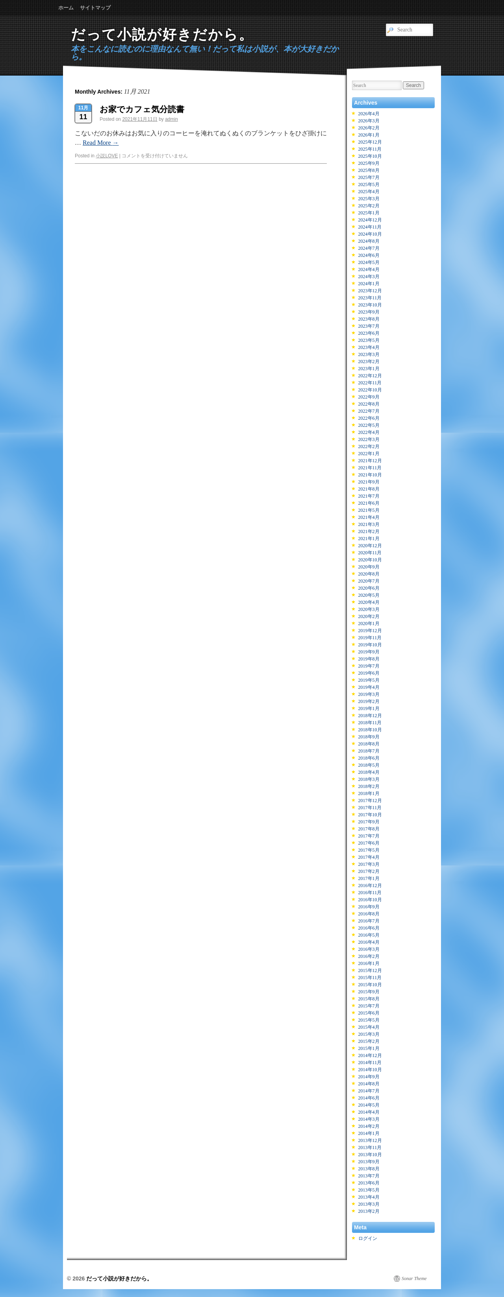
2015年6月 (369, 1013)
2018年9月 (369, 737)
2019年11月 (370, 637)
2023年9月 (369, 312)
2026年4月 (369, 113)
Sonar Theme (414, 1278)
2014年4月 (369, 1112)
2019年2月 (369, 701)
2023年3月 (369, 354)
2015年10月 (370, 984)
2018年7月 (369, 751)
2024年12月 (370, 220)
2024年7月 (369, 248)
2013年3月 (369, 1204)
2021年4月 (369, 517)
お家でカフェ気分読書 (142, 109)
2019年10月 (370, 645)
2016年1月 (369, 963)
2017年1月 (369, 878)
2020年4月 (369, 602)
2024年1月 (369, 283)
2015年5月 (369, 1020)
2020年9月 (369, 567)
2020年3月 (369, 609)
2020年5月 (369, 595)
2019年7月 (369, 666)
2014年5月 (369, 1105)
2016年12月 (370, 885)
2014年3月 (369, 1119)
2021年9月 (369, 482)
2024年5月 (369, 262)
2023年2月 (369, 361)
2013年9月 (369, 1161)
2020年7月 (369, 581)
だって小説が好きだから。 (162, 34)
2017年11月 (370, 807)
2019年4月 (369, 687)
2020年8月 (369, 574)
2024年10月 (370, 234)
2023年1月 (369, 368)
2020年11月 (370, 552)
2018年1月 (369, 793)
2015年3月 (369, 1034)
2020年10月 (370, 560)
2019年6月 (369, 673)
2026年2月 (369, 128)
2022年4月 (369, 432)
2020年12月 (370, 545)
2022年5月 (369, 425)
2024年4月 (369, 269)
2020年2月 (369, 616)
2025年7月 (369, 177)
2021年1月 (369, 538)
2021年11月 (370, 467)
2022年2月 (369, 446)
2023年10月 (370, 305)
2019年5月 (369, 680)
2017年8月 (369, 829)
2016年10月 (370, 899)
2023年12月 (370, 290)
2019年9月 (369, 652)
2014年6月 (369, 1098)
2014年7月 (369, 1091)
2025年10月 (370, 156)
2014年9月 (369, 1076)
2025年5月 (369, 184)
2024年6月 (369, 255)
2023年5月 (369, 340)
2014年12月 (370, 1055)
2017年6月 (369, 843)
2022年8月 (369, 404)
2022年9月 (369, 397)
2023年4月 (369, 347)
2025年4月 (369, 191)
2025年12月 (370, 142)
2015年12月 (370, 970)
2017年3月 (369, 864)
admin (171, 119)
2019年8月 (369, 659)
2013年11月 (370, 1147)
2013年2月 (369, 1211)
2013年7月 (369, 1176)
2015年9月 (369, 991)
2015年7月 (369, 1006)
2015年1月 (369, 1048)
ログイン (367, 1238)
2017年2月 (369, 871)
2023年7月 (369, 326)
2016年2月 (369, 956)
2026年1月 (369, 135)
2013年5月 (369, 1190)
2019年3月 (369, 694)
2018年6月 (369, 758)
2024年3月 (369, 276)
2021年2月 (369, 531)
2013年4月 (369, 1197)
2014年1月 (369, 1133)
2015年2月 (369, 1041)
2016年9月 (369, 907)
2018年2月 (369, 786)
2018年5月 (369, 765)
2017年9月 (369, 822)
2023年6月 (369, 333)
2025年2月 (369, 205)
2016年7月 (369, 921)
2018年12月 (370, 715)
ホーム (66, 8)
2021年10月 (370, 475)
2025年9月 (369, 163)
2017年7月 (369, 836)
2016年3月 (369, 949)
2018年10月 (370, 729)
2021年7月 (369, 496)
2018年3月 (369, 779)
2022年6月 (369, 418)
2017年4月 (369, 857)
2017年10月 (370, 814)
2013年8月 (369, 1169)
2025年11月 (370, 149)
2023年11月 (370, 298)
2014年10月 (370, 1069)
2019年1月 (369, 708)
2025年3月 (369, 198)
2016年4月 (369, 942)
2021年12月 (370, 460)
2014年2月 (369, 1126)
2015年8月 (369, 999)
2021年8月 (369, 489)
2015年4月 (369, 1027)
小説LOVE (107, 156)
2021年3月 (369, 524)
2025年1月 (369, 213)
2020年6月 (369, 588)
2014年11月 (370, 1062)
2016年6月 (369, 928)
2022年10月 (370, 390)
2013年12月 (370, 1140)
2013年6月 (369, 1183)
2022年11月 (370, 383)
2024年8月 (369, 241)
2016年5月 (369, 935)
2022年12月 (370, 375)
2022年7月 (369, 411)
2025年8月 (369, 170)
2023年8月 (369, 319)
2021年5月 (369, 510)
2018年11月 (370, 722)
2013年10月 (370, 1154)
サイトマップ (95, 8)
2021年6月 (369, 503)
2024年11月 (370, 227)
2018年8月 (369, 744)
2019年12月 (370, 630)
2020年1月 (369, 623)
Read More (101, 142)
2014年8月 (369, 1084)
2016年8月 (369, 914)
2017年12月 (370, 800)
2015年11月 (370, 977)
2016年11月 (370, 892)
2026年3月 (369, 121)
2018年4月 (369, 772)
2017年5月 (369, 850)
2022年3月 (369, 439)
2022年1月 (369, 453)
